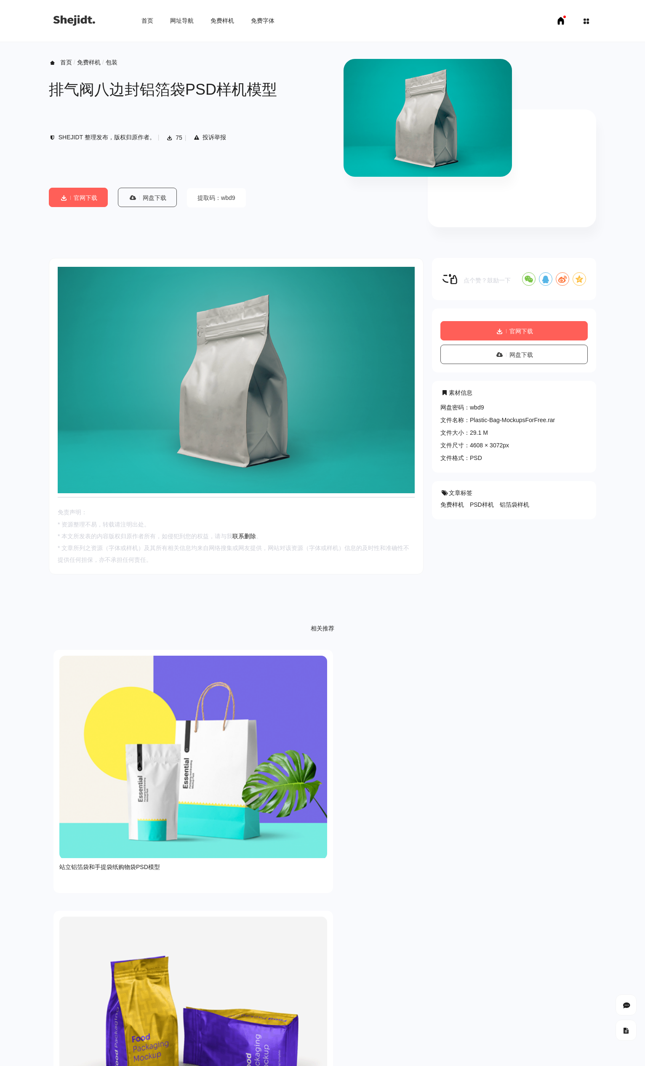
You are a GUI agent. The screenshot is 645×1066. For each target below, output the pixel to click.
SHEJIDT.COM (489, 1028)
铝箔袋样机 (514, 504)
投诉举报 (209, 137)
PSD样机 (482, 504)
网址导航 (182, 20)
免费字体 (263, 20)
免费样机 (222, 20)
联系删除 (244, 536)
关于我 (58, 998)
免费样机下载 (97, 1053)
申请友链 (175, 1053)
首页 (147, 20)
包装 (111, 62)
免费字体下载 (139, 1053)
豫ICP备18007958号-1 (566, 1028)
